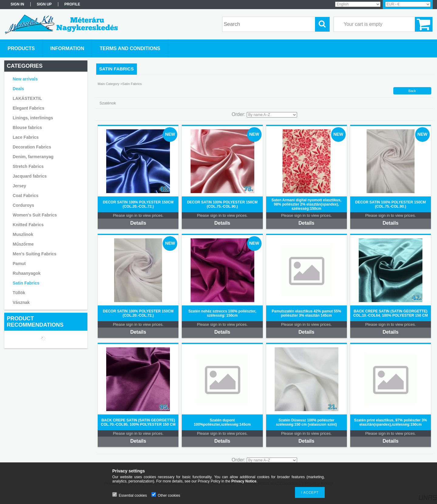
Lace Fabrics (26, 137)
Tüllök (19, 292)
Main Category (109, 84)
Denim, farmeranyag (33, 156)
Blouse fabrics (27, 127)
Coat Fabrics (26, 195)
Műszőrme (23, 244)
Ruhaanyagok (27, 273)
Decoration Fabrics (32, 147)
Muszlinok (23, 234)
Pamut (19, 263)
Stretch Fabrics (28, 166)
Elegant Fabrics (28, 108)
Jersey (19, 185)
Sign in (17, 4)
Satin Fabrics (26, 283)
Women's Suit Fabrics (35, 215)
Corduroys (23, 205)
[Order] (272, 114)
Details (138, 223)
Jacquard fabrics (30, 176)
